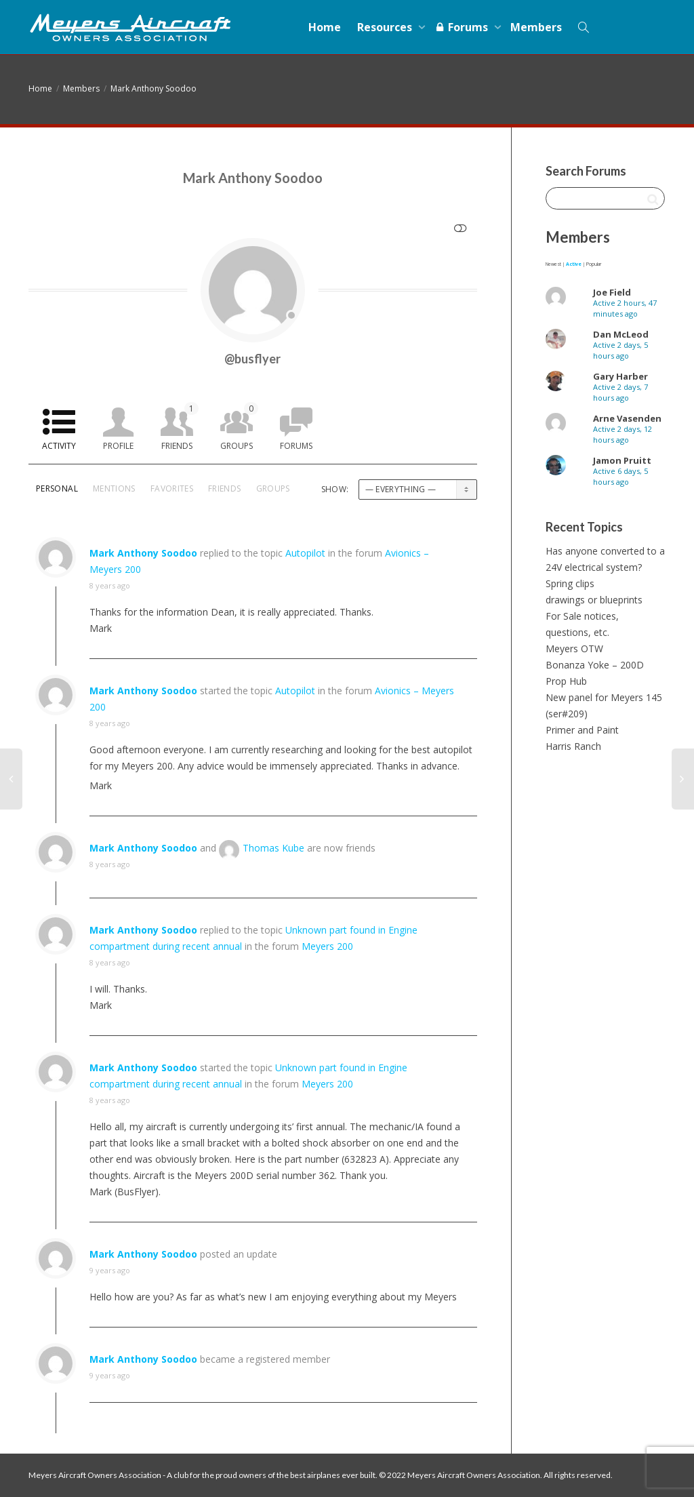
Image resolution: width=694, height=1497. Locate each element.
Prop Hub (566, 681)
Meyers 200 (327, 946)
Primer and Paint (582, 729)
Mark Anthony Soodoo (153, 88)
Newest (553, 264)
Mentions (114, 488)
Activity (59, 446)
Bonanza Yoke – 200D (595, 664)
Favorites (171, 488)
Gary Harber (620, 376)
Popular (593, 264)
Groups (239, 427)
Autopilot (305, 552)
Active (573, 264)
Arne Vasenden (627, 418)
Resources (386, 27)
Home (324, 27)
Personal (57, 488)
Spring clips (570, 583)
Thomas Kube (273, 847)
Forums (462, 27)
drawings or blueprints (594, 599)
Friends (180, 427)
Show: (335, 489)
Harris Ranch (573, 746)
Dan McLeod (621, 334)
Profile (118, 446)
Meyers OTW (574, 648)
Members (536, 27)
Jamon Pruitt (622, 460)
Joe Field (612, 292)
